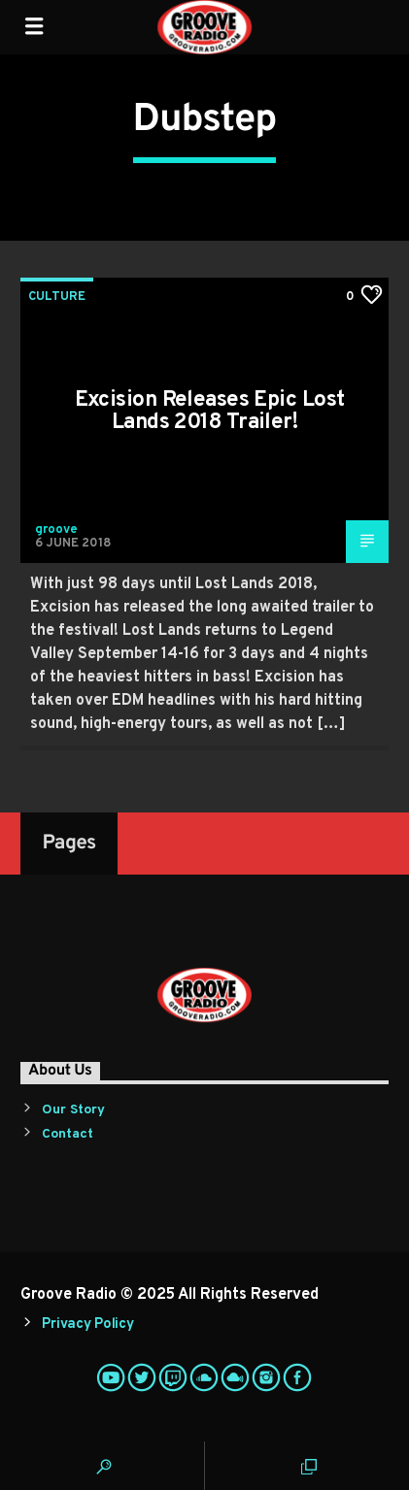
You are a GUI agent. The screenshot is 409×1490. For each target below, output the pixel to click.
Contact (67, 1134)
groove (56, 530)
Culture (56, 297)
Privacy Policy (87, 1324)
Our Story (73, 1110)
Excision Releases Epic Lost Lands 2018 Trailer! (210, 412)
